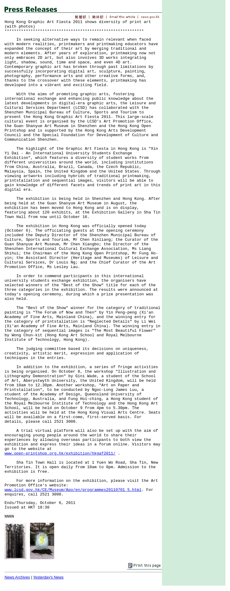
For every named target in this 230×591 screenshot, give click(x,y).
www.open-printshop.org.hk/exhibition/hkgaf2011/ (60, 453)
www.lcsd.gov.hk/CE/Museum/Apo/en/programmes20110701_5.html (73, 490)
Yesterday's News (48, 577)
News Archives (17, 577)
